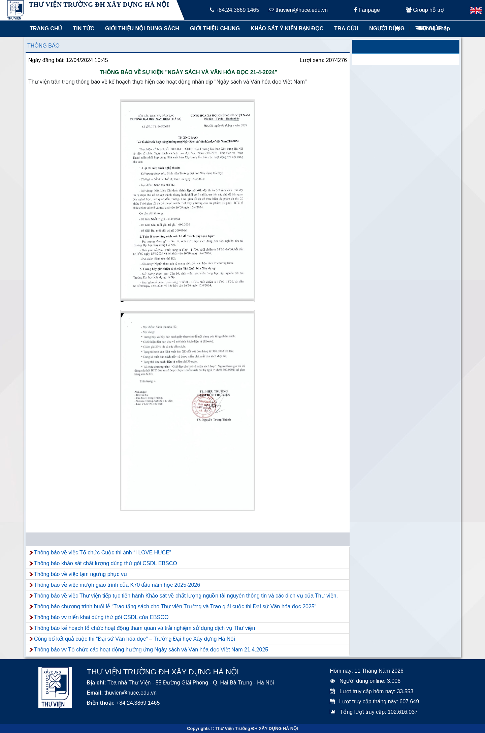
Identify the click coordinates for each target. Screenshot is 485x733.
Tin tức (83, 28)
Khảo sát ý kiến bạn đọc (285, 28)
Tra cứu (346, 28)
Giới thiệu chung (214, 28)
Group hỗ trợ (425, 10)
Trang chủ (46, 28)
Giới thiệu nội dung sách (140, 28)
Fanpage (367, 10)
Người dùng (387, 28)
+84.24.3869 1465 (234, 10)
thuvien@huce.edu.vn (298, 10)
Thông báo (43, 46)
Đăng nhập (433, 28)
